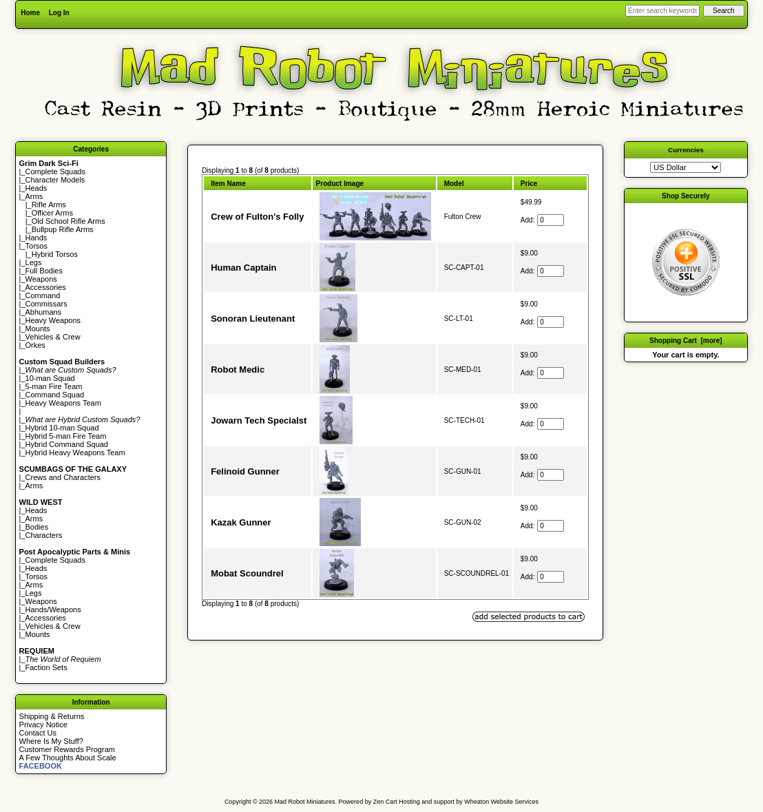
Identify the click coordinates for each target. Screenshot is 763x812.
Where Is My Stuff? (51, 741)
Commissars (46, 304)
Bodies (37, 527)
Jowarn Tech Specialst (258, 420)
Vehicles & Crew (53, 337)
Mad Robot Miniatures (305, 801)
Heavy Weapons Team (63, 403)
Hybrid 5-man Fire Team (66, 436)
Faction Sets (46, 667)
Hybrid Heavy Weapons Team (75, 452)
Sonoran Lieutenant (253, 318)
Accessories (45, 287)
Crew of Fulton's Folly (257, 216)
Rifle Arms (49, 204)
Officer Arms (52, 213)
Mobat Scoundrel (247, 573)
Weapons (41, 279)
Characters (44, 535)
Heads (36, 188)
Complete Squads (55, 171)
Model (454, 183)
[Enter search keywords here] (662, 11)
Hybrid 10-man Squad (62, 428)
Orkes (35, 345)
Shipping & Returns (52, 716)
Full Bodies (44, 271)
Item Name (228, 183)
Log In (59, 13)
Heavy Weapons (53, 320)
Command (43, 295)
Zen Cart (385, 801)
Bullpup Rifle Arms (63, 229)
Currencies (686, 150)
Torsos (36, 246)
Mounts (37, 328)
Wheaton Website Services (501, 801)
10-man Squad (50, 378)
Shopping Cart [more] (685, 340)
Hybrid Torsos (55, 254)
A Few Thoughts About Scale (67, 757)
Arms (34, 485)
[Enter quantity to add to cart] (550, 220)
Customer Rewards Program (67, 749)
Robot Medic (237, 369)
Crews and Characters (63, 477)
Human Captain (243, 267)
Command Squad (55, 395)
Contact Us (37, 733)
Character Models (55, 180)
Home (30, 13)
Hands (36, 237)
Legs (33, 262)
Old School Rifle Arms (68, 221)
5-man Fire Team (54, 386)
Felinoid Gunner (245, 471)
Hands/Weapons (53, 609)
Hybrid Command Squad (66, 444)
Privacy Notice (43, 724)
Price (529, 183)
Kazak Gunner (241, 522)
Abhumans (43, 312)
